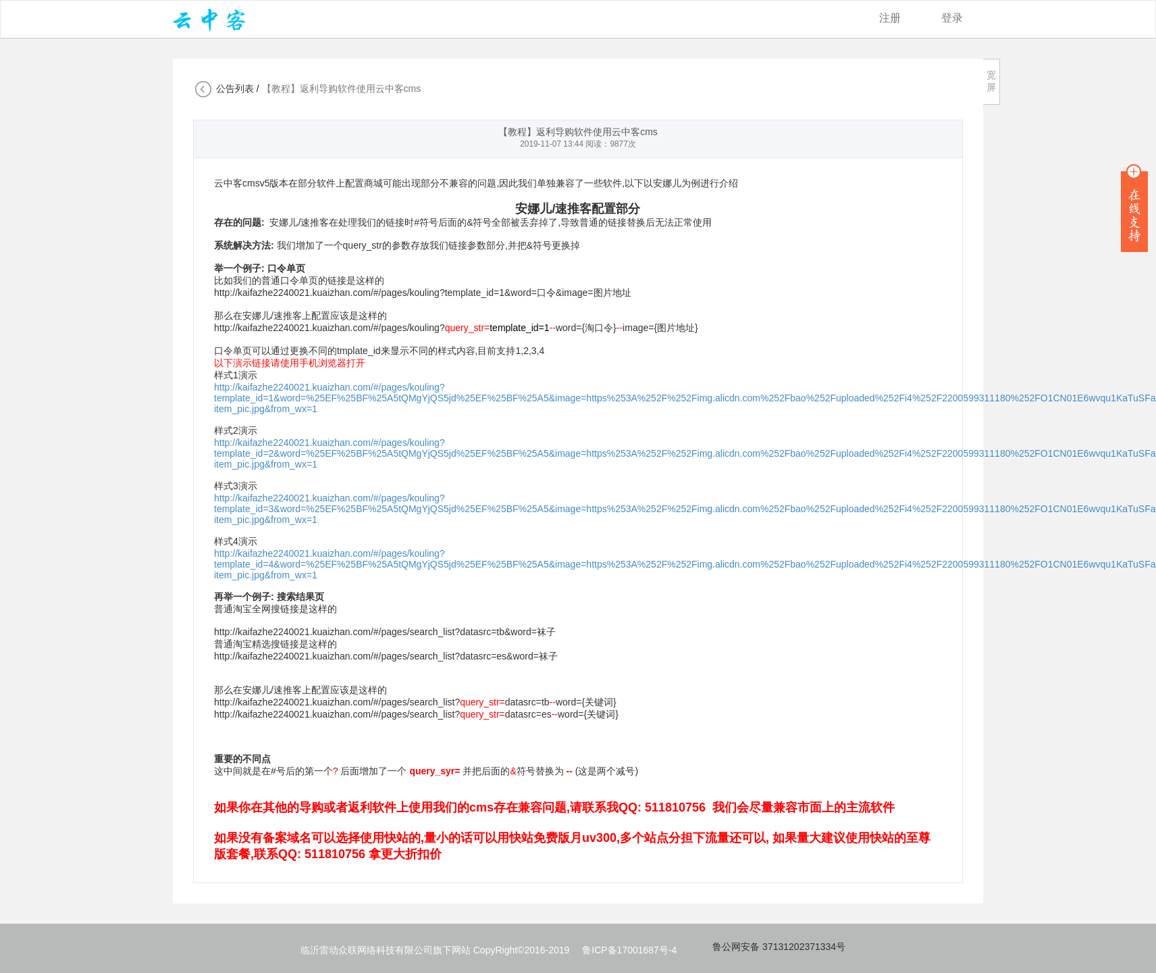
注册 (890, 18)
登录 (952, 18)
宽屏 (991, 81)
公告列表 (235, 88)
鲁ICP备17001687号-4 (629, 950)
